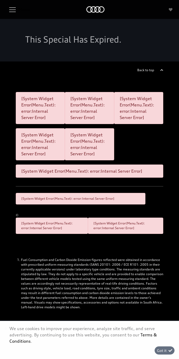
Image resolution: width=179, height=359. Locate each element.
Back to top (145, 70)
